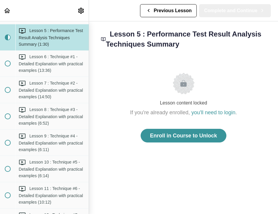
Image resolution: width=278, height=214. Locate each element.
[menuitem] (81, 10)
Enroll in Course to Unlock (183, 136)
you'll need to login (213, 112)
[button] (7, 10)
